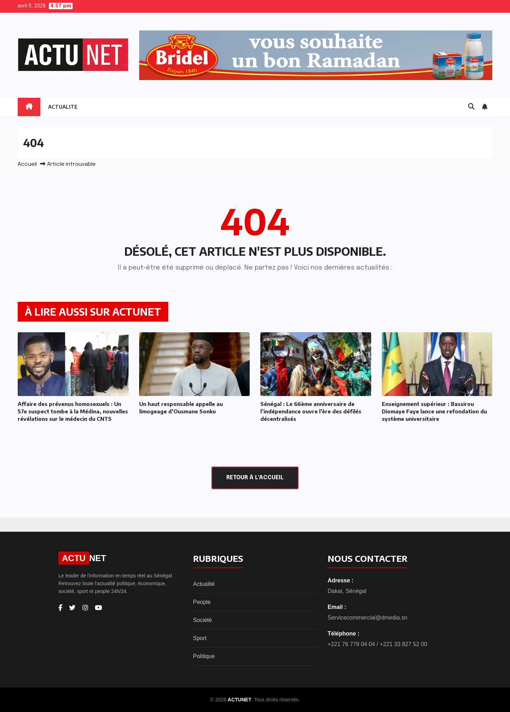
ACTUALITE (63, 107)
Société (202, 620)
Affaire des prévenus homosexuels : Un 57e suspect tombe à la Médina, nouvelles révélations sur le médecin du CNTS (73, 411)
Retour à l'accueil (255, 478)
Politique (204, 656)
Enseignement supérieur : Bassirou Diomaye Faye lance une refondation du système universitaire (434, 411)
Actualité (204, 584)
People (202, 602)
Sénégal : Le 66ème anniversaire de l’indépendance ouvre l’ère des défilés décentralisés (310, 411)
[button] (471, 107)
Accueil (27, 164)
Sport (199, 638)
